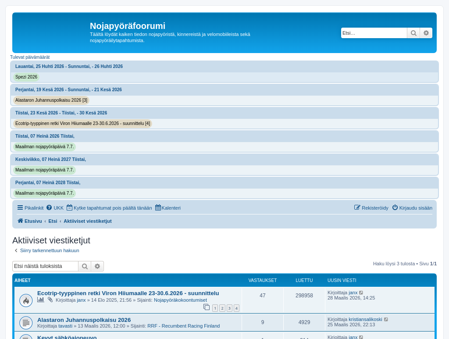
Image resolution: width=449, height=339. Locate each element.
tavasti (65, 325)
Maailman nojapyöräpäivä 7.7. (44, 146)
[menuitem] (55, 208)
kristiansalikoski (365, 319)
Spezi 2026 (26, 77)
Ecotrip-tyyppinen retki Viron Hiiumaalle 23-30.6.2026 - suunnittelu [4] (82, 123)
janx (81, 300)
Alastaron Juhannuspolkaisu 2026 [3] (51, 100)
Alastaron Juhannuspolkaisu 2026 (84, 320)
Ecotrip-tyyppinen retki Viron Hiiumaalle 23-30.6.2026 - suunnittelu (128, 293)
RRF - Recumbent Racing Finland (183, 325)
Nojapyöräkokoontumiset (180, 300)
